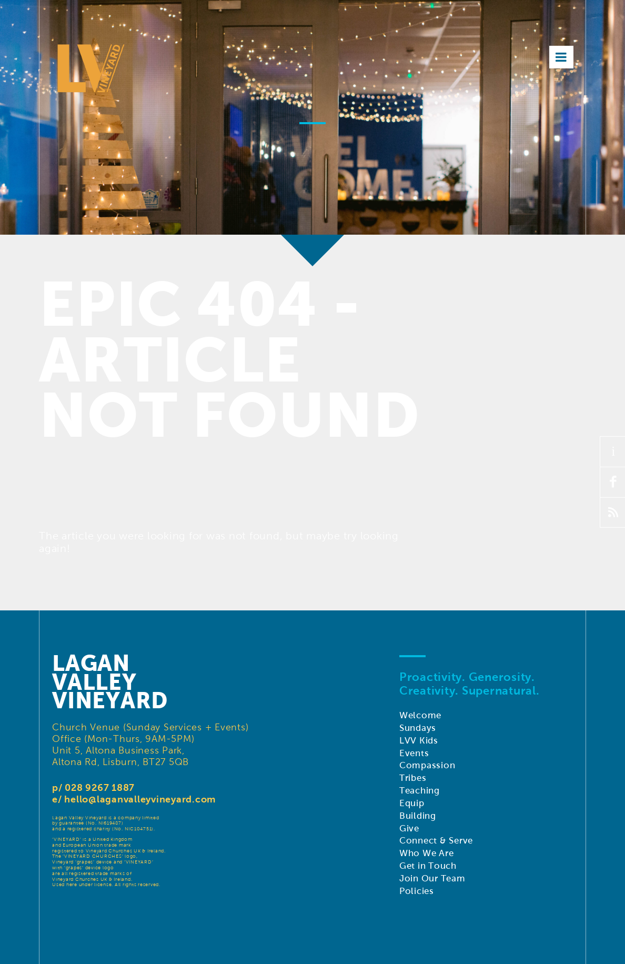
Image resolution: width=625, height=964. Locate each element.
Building (417, 816)
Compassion (427, 765)
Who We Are (426, 853)
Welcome (420, 715)
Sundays (417, 728)
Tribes (413, 778)
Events (414, 753)
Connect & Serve (436, 841)
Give (409, 829)
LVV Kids (418, 741)
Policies (416, 891)
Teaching (419, 791)
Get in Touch (428, 866)
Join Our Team (432, 878)
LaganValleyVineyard (110, 682)
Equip (412, 803)
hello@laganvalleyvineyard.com (140, 799)
